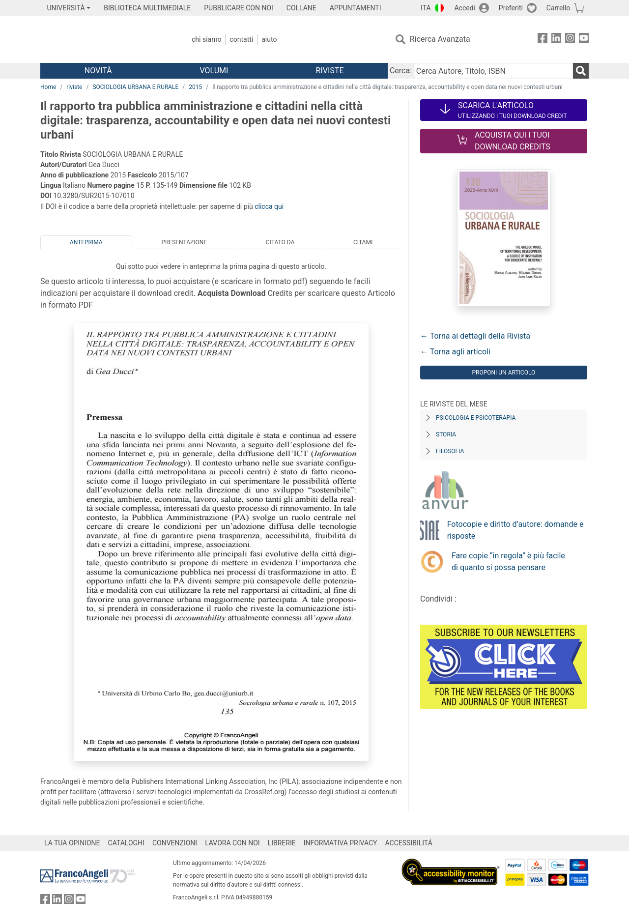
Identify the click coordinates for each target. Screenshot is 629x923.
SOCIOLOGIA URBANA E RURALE (135, 87)
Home (48, 87)
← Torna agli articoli (455, 351)
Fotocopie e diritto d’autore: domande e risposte (515, 530)
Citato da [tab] (280, 242)
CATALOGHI (126, 843)
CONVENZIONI (174, 843)
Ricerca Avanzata (440, 39)
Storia (446, 434)
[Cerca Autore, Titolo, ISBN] (493, 71)
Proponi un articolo (503, 372)
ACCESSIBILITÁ (408, 843)
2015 (195, 87)
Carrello (558, 8)
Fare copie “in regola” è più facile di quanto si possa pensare (508, 561)
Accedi (464, 8)
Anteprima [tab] (86, 242)
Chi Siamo (206, 39)
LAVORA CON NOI (232, 843)
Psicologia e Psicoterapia (475, 417)
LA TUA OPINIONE (72, 843)
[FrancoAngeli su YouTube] (584, 39)
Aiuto (269, 39)
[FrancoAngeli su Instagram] (570, 39)
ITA (426, 8)
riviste (74, 87)
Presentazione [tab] (184, 242)
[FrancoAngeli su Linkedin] (556, 39)
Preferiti (511, 8)
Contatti (241, 39)
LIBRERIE (282, 843)
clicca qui (269, 206)
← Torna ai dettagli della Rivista (475, 336)
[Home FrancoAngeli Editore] (105, 39)
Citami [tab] (362, 242)
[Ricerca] (581, 71)
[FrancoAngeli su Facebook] (542, 39)
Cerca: (401, 70)
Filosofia (450, 451)
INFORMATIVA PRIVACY (340, 843)
